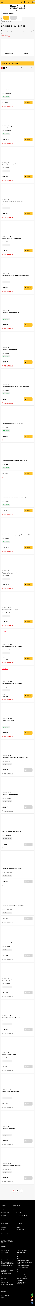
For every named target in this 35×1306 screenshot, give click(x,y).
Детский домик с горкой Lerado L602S (12, 423)
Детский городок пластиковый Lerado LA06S (14, 497)
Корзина (18, 1227)
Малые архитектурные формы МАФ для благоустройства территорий (8, 1270)
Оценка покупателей (26, 68)
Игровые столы (4, 1282)
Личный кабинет (20, 1229)
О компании (3, 1227)
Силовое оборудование (22, 1278)
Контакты (3, 1238)
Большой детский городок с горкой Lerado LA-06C (16, 535)
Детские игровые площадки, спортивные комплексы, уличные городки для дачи (7, 1262)
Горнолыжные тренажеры (23, 1265)
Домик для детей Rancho (9, 980)
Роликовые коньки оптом (23, 1272)
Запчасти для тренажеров (23, 1274)
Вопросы (3, 1236)
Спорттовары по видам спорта (8, 1254)
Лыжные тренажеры (22, 1276)
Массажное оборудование (7, 1284)
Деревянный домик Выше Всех (11, 609)
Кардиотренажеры (21, 1252)
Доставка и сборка (5, 1233)
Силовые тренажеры (22, 1250)
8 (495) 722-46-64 (5, 1205)
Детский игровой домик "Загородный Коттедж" (15, 757)
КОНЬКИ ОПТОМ (5, 1250)
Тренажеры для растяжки (23, 1254)
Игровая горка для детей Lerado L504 (12, 201)
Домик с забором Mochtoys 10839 (11, 1165)
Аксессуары (20, 1280)
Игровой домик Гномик (8, 127)
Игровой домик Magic (8, 1128)
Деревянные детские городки (8, 1259)
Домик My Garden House (9, 1054)
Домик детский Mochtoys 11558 (11, 1017)
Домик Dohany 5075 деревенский (11, 238)
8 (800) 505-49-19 (17, 1205)
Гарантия (3, 1229)
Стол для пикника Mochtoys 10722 (11, 831)
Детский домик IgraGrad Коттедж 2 (12, 683)
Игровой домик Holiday (8, 943)
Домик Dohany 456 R (8, 720)
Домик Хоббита (6, 89)
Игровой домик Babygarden (10, 794)
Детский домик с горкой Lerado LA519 (13, 164)
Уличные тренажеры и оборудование (6, 1274)
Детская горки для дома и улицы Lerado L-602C (15, 275)
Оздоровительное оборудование (21, 1283)
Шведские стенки (5, 1256)
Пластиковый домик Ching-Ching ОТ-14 (13, 868)
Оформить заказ (20, 1231)
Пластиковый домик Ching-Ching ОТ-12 (13, 905)
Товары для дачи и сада (23, 1260)
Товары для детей (21, 1269)
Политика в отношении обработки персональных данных (7, 1241)
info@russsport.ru (5, 1212)
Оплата (2, 1231)
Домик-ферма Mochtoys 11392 (10, 1091)
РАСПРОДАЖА (4, 1252)
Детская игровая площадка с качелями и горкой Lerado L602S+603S (15, 572)
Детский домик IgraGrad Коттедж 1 (12, 646)
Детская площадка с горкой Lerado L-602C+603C (15, 386)
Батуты (2, 1280)
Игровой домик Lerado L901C (10, 349)
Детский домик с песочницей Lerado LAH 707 (14, 460)
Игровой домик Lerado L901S (10, 312)
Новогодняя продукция (22, 1267)
